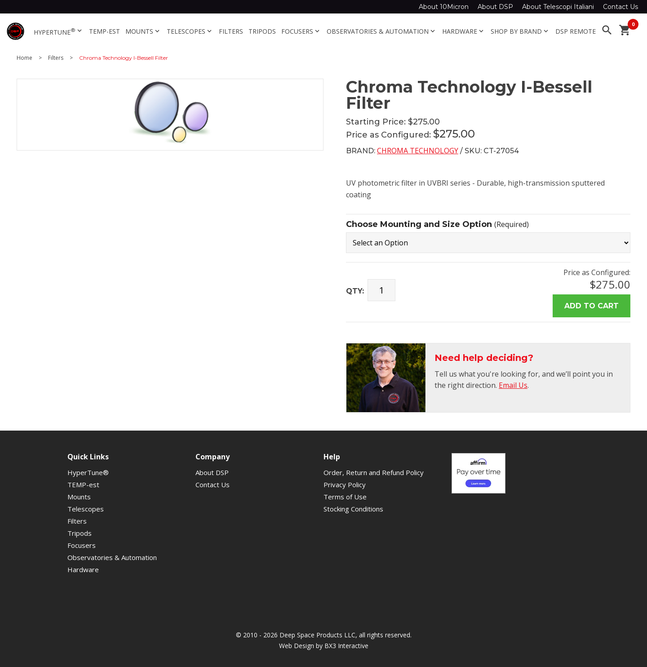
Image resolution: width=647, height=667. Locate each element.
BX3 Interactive (346, 645)
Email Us (513, 385)
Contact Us (620, 7)
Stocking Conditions (353, 508)
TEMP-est (104, 31)
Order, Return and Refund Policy (374, 472)
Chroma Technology (417, 151)
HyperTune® (88, 472)
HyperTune (59, 31)
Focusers (301, 31)
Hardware (463, 31)
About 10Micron (444, 7)
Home (24, 58)
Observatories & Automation (382, 31)
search (607, 30)
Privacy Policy (345, 484)
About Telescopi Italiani (558, 7)
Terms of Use (345, 496)
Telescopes (190, 31)
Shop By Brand (520, 31)
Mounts (143, 31)
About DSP (495, 7)
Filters (231, 31)
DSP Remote (575, 31)
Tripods (262, 31)
